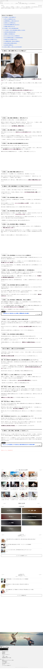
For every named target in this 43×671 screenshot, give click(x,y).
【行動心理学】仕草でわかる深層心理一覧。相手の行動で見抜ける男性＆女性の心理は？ (21, 539)
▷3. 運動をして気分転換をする (9, 33)
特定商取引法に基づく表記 (6, 657)
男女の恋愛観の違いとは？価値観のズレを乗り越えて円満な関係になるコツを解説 (19, 589)
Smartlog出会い (4, 661)
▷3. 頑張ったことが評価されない (9, 22)
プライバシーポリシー (6, 654)
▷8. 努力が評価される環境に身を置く (10, 43)
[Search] (42, 0)
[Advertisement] (10, 459)
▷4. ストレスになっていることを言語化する (11, 35)
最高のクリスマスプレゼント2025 (7, 660)
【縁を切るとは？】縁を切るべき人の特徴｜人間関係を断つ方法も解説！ (16, 313)
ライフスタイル (6, 3)
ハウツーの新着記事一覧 (21, 595)
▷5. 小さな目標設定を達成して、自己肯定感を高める (13, 37)
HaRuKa (2, 5)
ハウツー (12, 3)
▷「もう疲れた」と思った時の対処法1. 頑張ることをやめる (14, 30)
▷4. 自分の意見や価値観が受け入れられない (11, 24)
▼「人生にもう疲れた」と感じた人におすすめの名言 (12, 46)
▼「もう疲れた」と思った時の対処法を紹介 (10, 28)
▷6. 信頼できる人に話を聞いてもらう (10, 39)
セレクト (3, 664)
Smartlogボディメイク (6, 663)
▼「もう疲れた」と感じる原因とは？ (9, 17)
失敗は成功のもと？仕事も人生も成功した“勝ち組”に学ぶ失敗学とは (17, 584)
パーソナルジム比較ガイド (6, 665)
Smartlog (1, 3)
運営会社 (3, 653)
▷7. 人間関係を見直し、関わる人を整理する (11, 41)
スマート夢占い (4, 662)
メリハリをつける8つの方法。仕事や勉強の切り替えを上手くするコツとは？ (19, 549)
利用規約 (3, 652)
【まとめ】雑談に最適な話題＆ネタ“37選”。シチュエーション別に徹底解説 (18, 544)
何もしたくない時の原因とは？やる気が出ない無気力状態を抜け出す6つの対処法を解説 (19, 444)
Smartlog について (5, 651)
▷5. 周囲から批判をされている (9, 26)
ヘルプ (3, 655)
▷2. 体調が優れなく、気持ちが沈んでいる (11, 20)
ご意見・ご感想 (4, 656)
